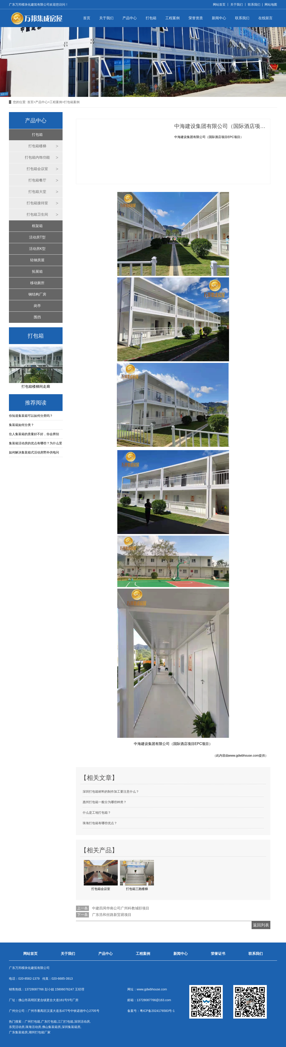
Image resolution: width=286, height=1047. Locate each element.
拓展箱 (37, 271)
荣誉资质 (196, 18)
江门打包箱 (65, 1021)
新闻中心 (219, 18)
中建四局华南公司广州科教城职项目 (120, 908)
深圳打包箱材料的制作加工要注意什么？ (111, 791)
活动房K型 (37, 249)
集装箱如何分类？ (21, 425)
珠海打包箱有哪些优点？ (100, 823)
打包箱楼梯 (37, 146)
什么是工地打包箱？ (97, 812)
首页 (86, 18)
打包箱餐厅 (37, 180)
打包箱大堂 (37, 192)
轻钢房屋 (37, 260)
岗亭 (37, 306)
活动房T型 (37, 237)
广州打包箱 (32, 1021)
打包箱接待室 (37, 203)
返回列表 (261, 925)
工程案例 (172, 18)
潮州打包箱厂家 (39, 1032)
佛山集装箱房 (51, 1027)
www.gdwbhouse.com (244, 755)
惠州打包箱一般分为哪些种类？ (104, 802)
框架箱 (37, 226)
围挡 (37, 317)
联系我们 (254, 4)
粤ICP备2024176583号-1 (157, 1011)
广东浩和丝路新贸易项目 (111, 915)
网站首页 (219, 4)
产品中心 (129, 18)
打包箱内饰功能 (37, 157)
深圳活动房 (82, 1021)
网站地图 (271, 4)
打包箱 (151, 18)
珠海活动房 (33, 1027)
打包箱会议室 (37, 169)
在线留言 (265, 18)
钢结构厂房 (37, 294)
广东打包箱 (49, 1021)
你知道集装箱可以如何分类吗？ (31, 415)
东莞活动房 (17, 1027)
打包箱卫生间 (37, 214)
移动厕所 (37, 283)
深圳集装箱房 (71, 1027)
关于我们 (236, 4)
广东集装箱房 (18, 1032)
